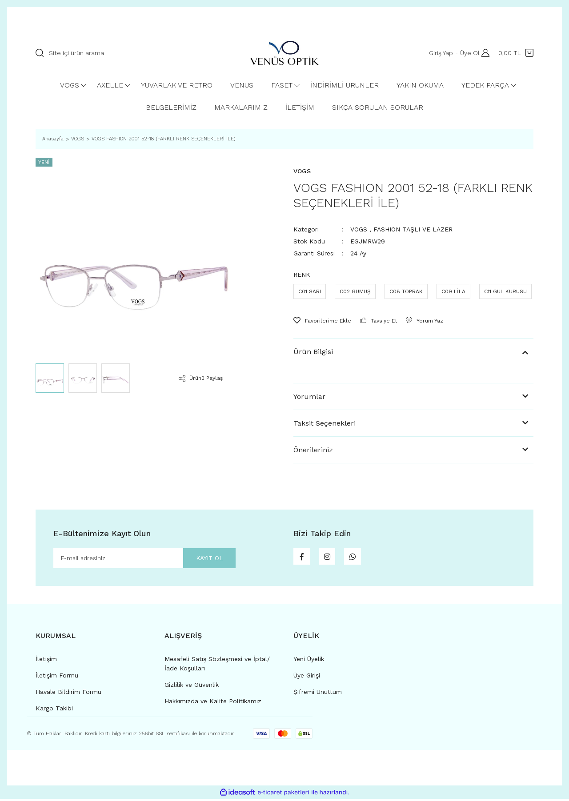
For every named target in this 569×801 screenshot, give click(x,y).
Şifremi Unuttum (317, 693)
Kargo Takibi (54, 710)
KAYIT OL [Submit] (202, 559)
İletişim (46, 661)
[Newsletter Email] (144, 559)
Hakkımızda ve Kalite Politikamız (212, 703)
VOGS (358, 229)
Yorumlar (309, 396)
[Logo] (284, 52)
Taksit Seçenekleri (324, 423)
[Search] (134, 53)
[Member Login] (483, 53)
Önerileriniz (313, 450)
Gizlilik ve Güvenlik (191, 686)
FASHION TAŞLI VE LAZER (413, 229)
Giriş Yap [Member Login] (438, 52)
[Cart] (515, 53)
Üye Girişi (306, 677)
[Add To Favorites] (322, 321)
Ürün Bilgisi (313, 351)
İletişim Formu (57, 677)
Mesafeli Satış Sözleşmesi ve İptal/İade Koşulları (217, 666)
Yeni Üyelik (308, 661)
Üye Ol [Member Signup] (467, 52)
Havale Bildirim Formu (68, 693)
